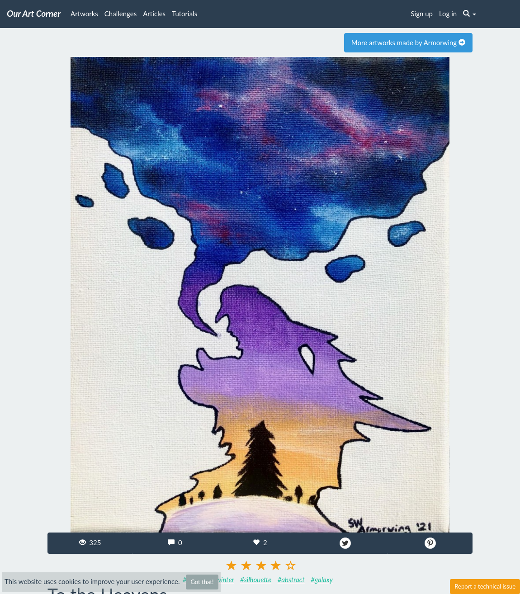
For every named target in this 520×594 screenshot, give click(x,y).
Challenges (120, 13)
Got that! (201, 581)
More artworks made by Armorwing (408, 42)
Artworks (84, 13)
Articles (154, 13)
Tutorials (184, 13)
